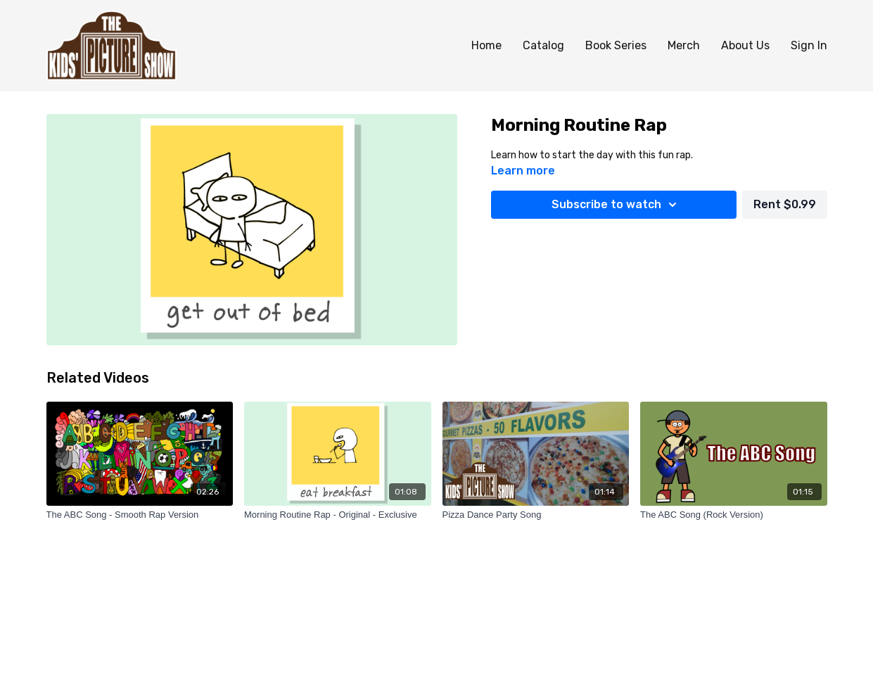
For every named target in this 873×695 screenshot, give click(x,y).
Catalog (543, 45)
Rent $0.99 (784, 204)
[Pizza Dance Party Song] (536, 515)
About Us (745, 45)
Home (486, 45)
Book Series (615, 45)
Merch (684, 45)
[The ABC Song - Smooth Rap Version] (140, 515)
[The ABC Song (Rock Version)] (733, 515)
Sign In (809, 45)
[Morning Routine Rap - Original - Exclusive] (337, 515)
